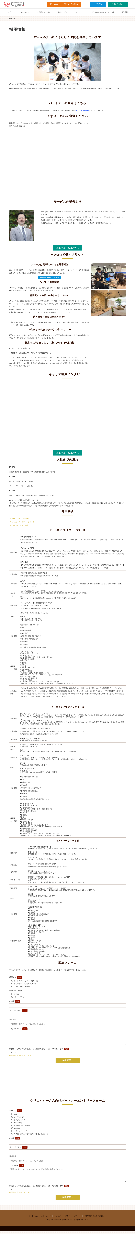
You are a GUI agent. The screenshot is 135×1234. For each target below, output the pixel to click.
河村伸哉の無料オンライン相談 (103, 12)
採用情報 (124, 12)
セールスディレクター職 (21, 518)
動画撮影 (15, 1128)
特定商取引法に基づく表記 (94, 1216)
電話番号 (12, 1019)
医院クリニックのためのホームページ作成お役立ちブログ (67, 1220)
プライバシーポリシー (73, 1216)
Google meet (33, 1216)
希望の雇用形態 (15, 991)
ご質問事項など (15, 1029)
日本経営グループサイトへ (49, 277)
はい (14, 1052)
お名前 (12, 1001)
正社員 (15, 994)
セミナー (79, 12)
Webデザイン (17, 1114)
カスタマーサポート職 (20, 525)
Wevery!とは (25, 12)
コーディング (17, 1117)
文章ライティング (19, 1131)
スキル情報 (13, 1165)
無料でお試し (118, 4)
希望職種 (12, 977)
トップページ (10, 12)
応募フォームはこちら (67, 248)
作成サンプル (62, 12)
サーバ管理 (16, 1123)
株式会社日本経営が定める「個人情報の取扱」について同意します (36, 1049)
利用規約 (58, 1216)
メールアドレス (15, 1010)
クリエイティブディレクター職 (23, 522)
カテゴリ (12, 1111)
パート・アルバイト (19, 997)
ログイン (97, 4)
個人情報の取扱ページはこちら (20, 1055)
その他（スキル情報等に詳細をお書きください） (30, 1134)
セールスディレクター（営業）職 (24, 981)
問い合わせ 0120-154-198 (64, 4)
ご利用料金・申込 (43, 12)
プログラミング (18, 1120)
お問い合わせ (46, 1216)
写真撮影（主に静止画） (21, 1125)
